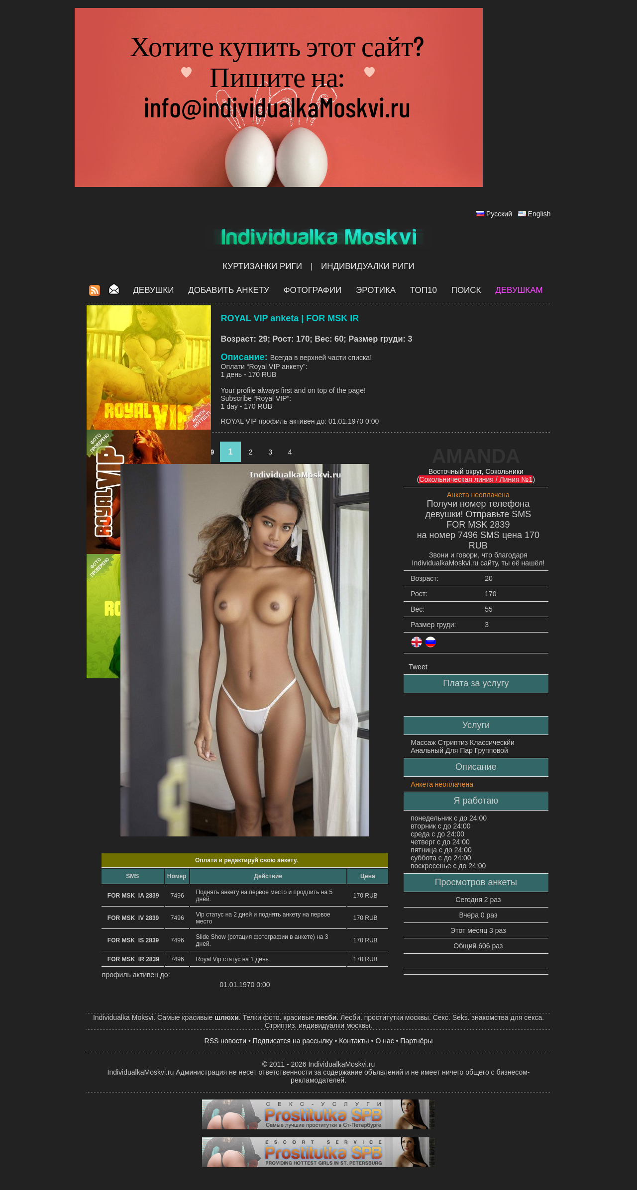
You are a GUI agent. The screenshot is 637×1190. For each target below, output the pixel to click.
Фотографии (313, 290)
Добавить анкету (228, 290)
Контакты (354, 1041)
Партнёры (416, 1041)
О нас (384, 1041)
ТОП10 (423, 290)
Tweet (418, 667)
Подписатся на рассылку (293, 1041)
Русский (499, 214)
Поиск (466, 290)
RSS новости (226, 1041)
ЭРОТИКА (376, 290)
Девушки (153, 290)
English (539, 214)
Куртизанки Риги (262, 266)
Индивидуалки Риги (368, 266)
